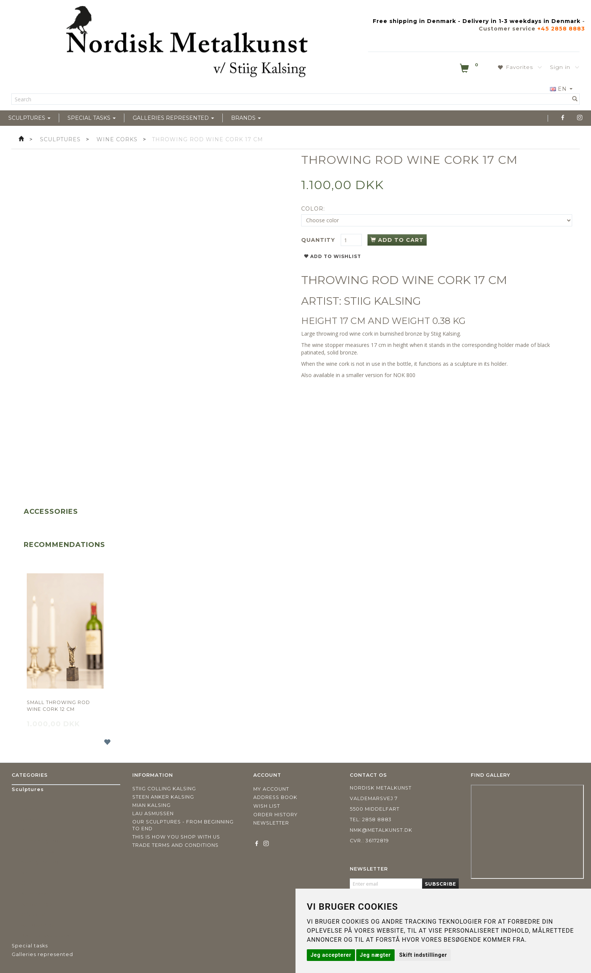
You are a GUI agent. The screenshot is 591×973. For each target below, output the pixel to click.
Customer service (507, 28)
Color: (313, 208)
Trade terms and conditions (175, 845)
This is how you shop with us (176, 837)
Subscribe (440, 884)
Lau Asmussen (153, 813)
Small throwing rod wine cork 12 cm (58, 706)
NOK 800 (404, 375)
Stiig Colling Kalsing (164, 788)
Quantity (319, 240)
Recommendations (64, 545)
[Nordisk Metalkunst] (187, 43)
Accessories (51, 511)
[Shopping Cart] (469, 69)
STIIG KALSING (382, 301)
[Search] (575, 99)
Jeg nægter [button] (375, 955)
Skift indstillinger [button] (423, 955)
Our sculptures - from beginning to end (183, 825)
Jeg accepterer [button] (331, 955)
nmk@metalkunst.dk (381, 830)
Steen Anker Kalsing (163, 797)
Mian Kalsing (151, 805)
